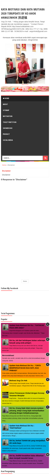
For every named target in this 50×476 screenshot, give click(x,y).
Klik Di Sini (25, 84)
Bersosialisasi (8, 355)
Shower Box (7, 128)
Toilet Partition (9, 122)
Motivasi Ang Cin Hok (18, 381)
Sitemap (6, 110)
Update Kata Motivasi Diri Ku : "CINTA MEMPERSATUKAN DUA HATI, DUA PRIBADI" (25, 367)
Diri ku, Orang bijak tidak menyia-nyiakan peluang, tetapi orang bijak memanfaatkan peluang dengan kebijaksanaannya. (26, 410)
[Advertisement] (25, 258)
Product (6, 134)
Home (6, 98)
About (5, 104)
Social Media (8, 140)
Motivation (7, 116)
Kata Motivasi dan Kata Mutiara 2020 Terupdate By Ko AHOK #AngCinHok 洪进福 (23, 13)
